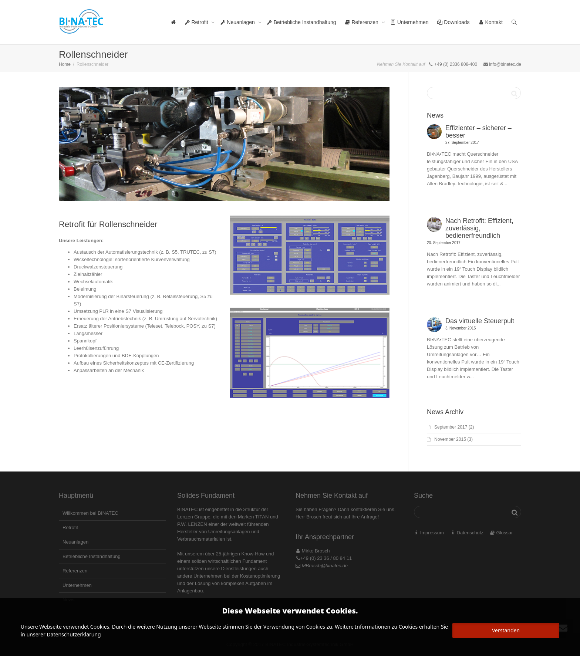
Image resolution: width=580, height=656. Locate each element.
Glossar (504, 532)
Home (65, 64)
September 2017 (450, 427)
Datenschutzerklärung (74, 634)
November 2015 (450, 439)
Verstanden (506, 630)
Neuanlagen (238, 22)
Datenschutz (470, 532)
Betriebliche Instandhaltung (301, 22)
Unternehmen (410, 22)
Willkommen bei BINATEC (90, 513)
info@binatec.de (505, 64)
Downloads (453, 22)
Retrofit (197, 22)
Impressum (432, 532)
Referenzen (362, 22)
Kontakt (491, 22)
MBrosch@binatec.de (325, 565)
